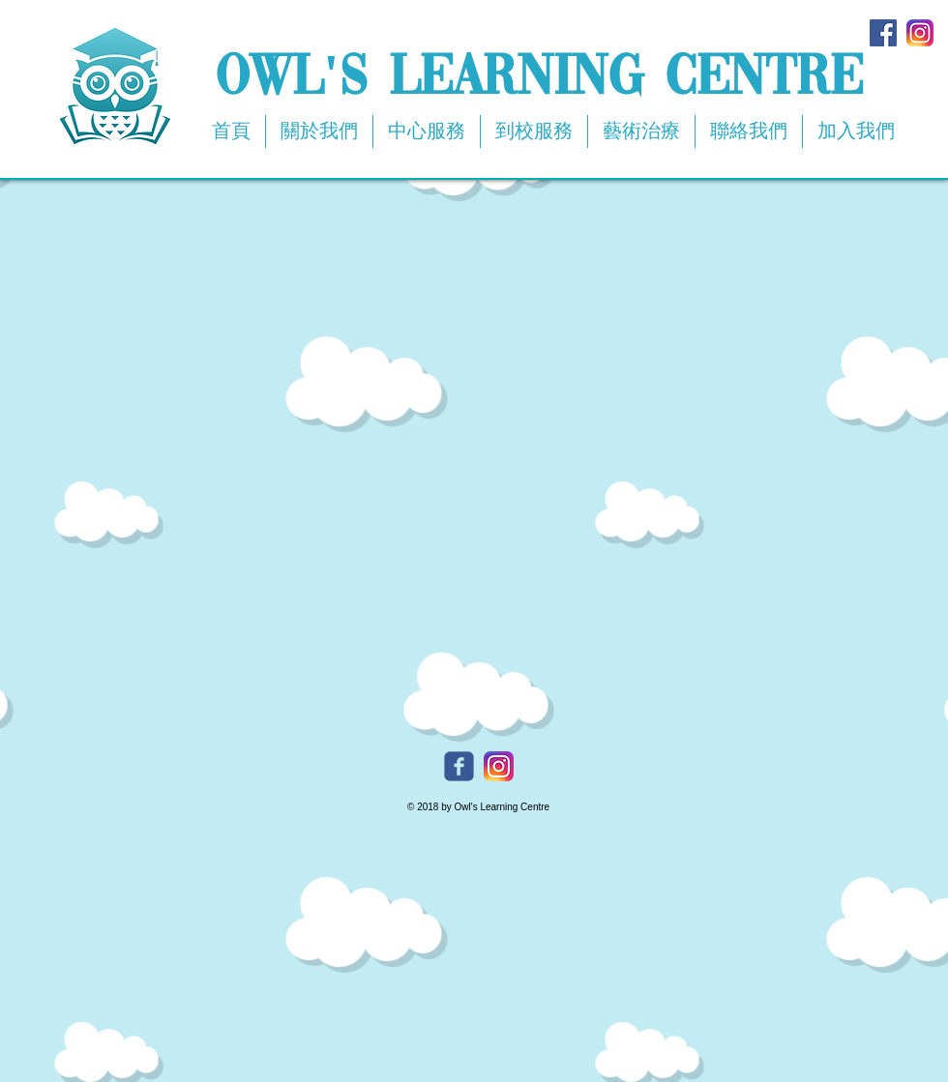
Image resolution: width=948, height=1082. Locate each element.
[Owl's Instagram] (499, 766)
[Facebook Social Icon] (883, 32)
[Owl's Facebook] (459, 766)
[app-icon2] (919, 32)
